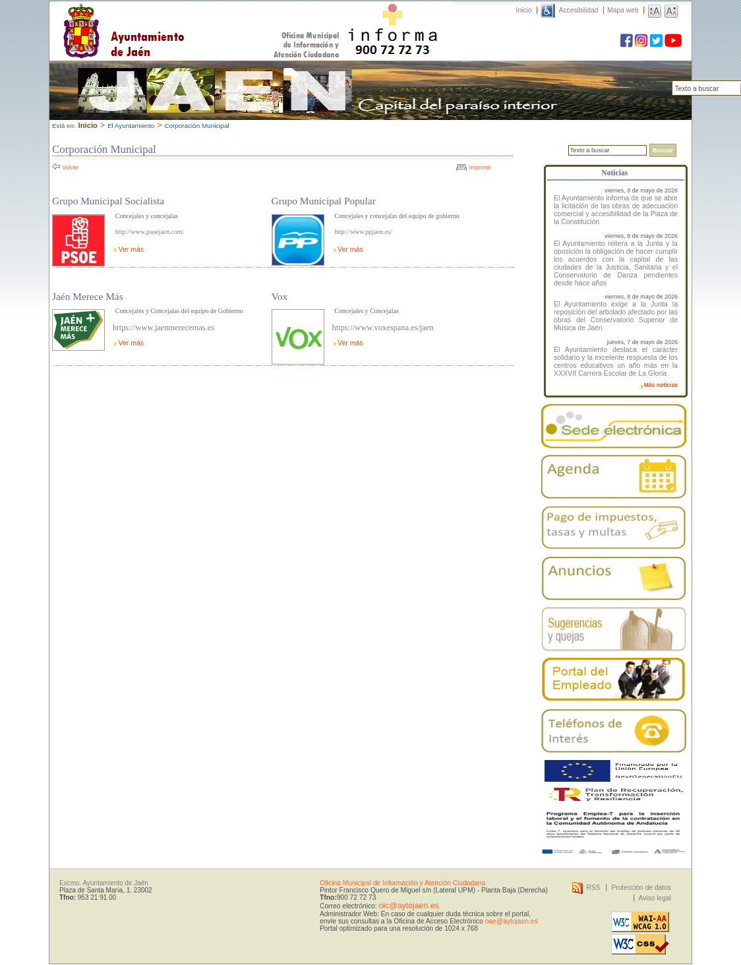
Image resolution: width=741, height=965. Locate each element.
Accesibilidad (579, 10)
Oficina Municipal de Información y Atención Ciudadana (402, 883)
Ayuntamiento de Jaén (181, 17)
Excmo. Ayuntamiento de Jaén (103, 883)
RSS (593, 887)
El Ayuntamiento (130, 125)
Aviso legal (655, 898)
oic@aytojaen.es (408, 905)
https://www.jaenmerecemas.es (163, 327)
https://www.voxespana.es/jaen (383, 327)
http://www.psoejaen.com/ (150, 231)
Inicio (524, 10)
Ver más (131, 249)
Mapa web (622, 10)
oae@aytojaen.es (511, 921)
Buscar (663, 150)
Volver (70, 167)
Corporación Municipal (196, 125)
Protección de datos (641, 887)
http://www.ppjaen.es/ (363, 231)
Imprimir (480, 167)
